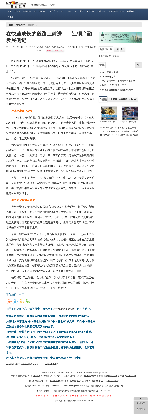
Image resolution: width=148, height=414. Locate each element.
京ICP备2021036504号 (129, 376)
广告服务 (52, 5)
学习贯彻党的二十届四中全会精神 (118, 81)
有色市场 (54, 11)
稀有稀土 (43, 11)
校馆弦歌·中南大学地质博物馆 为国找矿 (119, 131)
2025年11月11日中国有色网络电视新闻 (119, 135)
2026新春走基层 (110, 72)
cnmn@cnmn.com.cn (77, 386)
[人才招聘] (103, 373)
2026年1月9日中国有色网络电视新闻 (109, 122)
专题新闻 (123, 99)
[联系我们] (70, 373)
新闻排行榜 (105, 49)
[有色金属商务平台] (91, 373)
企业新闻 (113, 99)
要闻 (17, 11)
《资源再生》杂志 (116, 11)
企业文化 (101, 11)
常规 (61, 51)
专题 (102, 64)
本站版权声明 (104, 396)
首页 (10, 11)
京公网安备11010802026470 (108, 376)
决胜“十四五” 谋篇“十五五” (114, 85)
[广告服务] (79, 373)
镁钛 (70, 11)
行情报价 (132, 11)
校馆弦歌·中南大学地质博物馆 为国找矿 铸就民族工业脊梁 (130, 122)
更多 (138, 65)
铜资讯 (74, 47)
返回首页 (141, 408)
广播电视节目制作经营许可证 (52, 376)
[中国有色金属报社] (48, 373)
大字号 (49, 51)
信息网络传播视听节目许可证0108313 (25, 376)
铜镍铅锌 (27, 11)
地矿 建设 (79, 11)
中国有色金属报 (57, 47)
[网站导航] (61, 373)
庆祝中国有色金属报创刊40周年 (117, 89)
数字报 (11, 17)
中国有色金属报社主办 (38, 5)
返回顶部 (141, 403)
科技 (63, 11)
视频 (103, 99)
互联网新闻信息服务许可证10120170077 (80, 376)
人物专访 (133, 99)
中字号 (56, 51)
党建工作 (90, 11)
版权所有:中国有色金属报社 (52, 396)
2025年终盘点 (109, 76)
